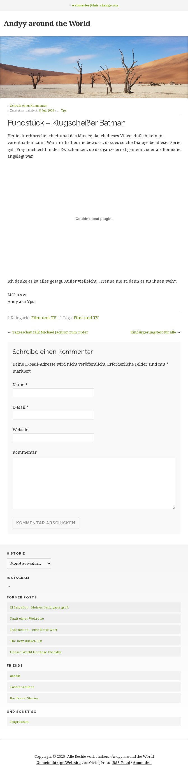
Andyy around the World (46, 23)
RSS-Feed (121, 762)
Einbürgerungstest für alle (153, 332)
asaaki (15, 676)
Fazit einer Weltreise (27, 618)
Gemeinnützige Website (58, 762)
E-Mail (21, 407)
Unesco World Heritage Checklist (36, 652)
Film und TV (43, 317)
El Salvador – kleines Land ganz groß (39, 607)
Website (20, 429)
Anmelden (142, 762)
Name (20, 384)
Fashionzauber (22, 687)
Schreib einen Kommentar (28, 106)
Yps (64, 110)
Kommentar (25, 452)
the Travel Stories (24, 698)
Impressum (19, 721)
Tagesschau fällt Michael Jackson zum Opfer (50, 332)
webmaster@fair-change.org (95, 5)
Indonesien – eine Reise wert (33, 630)
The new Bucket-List (26, 641)
